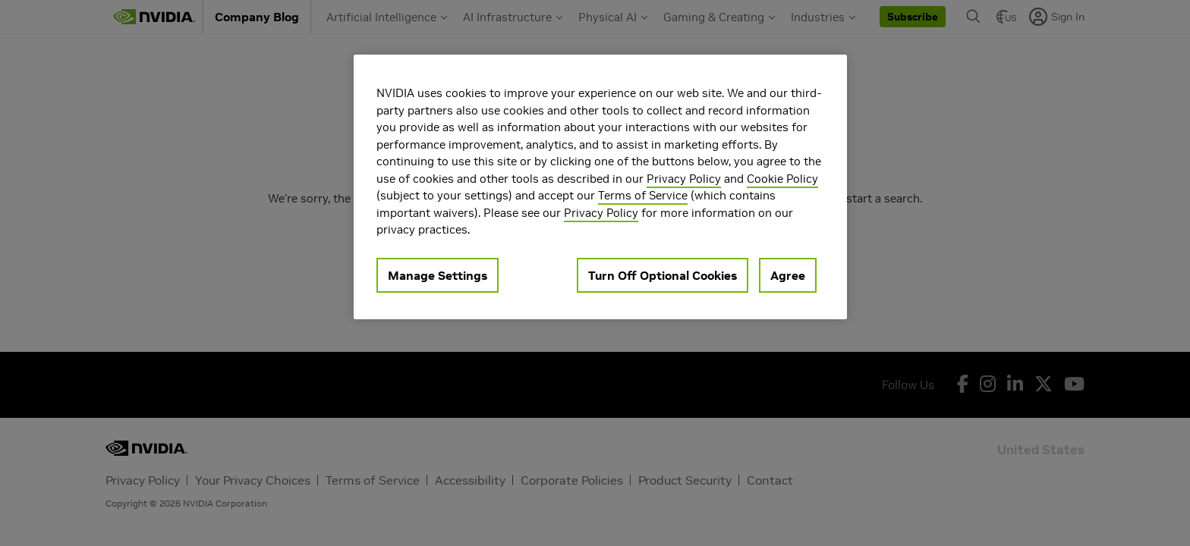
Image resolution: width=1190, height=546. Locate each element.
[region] (600, 187)
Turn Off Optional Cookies (662, 275)
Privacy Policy (684, 178)
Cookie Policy (782, 178)
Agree (787, 275)
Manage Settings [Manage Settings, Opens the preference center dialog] (437, 275)
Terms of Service (643, 195)
